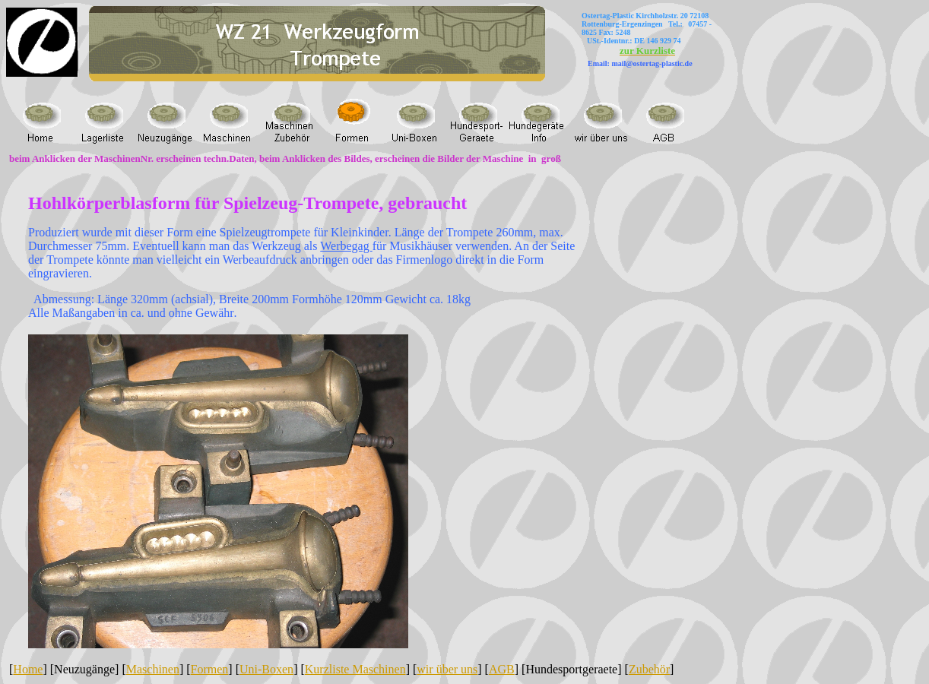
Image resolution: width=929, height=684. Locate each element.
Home (28, 669)
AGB (502, 669)
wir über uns (447, 669)
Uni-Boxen (266, 669)
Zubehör (649, 669)
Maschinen (152, 669)
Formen (210, 669)
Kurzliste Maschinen (355, 669)
